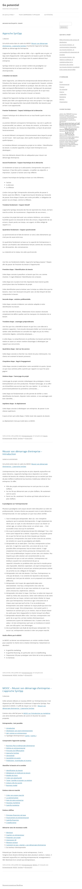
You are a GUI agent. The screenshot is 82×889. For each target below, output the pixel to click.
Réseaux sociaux (12, 842)
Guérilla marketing (12, 805)
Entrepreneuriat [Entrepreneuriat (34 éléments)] (69, 123)
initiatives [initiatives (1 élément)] (70, 127)
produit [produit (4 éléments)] (71, 138)
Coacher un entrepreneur (15, 835)
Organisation (63, 102)
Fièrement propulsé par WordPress (13, 885)
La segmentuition (12, 798)
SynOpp (20, 438)
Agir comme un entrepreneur (16, 733)
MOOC (15, 438)
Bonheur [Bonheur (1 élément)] (74, 114)
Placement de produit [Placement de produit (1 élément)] (65, 137)
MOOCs (35, 865)
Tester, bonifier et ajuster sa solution (19, 780)
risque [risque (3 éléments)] (73, 143)
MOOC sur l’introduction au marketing (36, 713)
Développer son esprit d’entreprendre (19, 731)
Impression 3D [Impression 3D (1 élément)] (63, 127)
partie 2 (33, 736)
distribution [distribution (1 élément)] (62, 121)
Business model (11, 785)
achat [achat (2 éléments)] (61, 114)
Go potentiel (11, 5)
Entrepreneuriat (27, 436)
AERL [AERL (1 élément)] (64, 114)
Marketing (62, 97)
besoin (45, 436)
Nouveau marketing (13, 803)
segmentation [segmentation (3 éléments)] (73, 144)
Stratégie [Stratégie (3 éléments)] (62, 146)
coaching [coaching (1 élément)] (71, 115)
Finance (61, 87)
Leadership (62, 94)
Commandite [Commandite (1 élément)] (62, 117)
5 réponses (6, 696)
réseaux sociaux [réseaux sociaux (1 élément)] (63, 144)
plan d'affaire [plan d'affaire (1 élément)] (75, 137)
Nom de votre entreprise (14, 800)
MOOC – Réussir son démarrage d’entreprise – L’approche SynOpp (27, 689)
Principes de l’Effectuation (15, 751)
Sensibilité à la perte (13, 758)
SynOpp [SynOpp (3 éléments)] (69, 146)
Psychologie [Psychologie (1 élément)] (75, 140)
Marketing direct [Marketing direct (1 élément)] (63, 131)
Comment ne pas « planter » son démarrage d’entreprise (26, 845)
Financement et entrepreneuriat (17, 818)
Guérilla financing (12, 820)
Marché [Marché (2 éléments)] (61, 129)
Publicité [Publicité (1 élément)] (61, 141)
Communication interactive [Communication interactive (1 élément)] (66, 118)
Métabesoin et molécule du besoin (18, 773)
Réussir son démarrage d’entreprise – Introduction (22, 453)
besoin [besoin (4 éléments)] (69, 114)
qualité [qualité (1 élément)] (66, 141)
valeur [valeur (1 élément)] (74, 146)
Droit (61, 82)
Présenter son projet (13, 837)
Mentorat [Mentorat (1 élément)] (62, 134)
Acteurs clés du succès (14, 783)
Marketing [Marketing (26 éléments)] (71, 129)
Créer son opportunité (14, 778)
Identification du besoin (14, 770)
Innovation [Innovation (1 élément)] (76, 127)
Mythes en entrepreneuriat (15, 748)
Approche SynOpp (12, 33)
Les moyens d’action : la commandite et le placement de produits (69, 52)
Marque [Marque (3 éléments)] (71, 131)
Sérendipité (10, 756)
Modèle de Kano (12, 775)
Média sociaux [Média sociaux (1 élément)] (63, 135)
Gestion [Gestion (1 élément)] (74, 125)
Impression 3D (11, 840)
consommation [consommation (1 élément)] (63, 120)
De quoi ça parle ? (8, 15)
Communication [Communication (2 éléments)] (72, 117)
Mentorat (9, 833)
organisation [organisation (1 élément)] (71, 135)
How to (61, 92)
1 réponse (6, 38)
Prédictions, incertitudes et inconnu (18, 760)
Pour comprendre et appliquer (29, 15)
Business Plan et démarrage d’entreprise (20, 746)
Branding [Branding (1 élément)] (61, 115)
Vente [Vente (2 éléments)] (61, 147)
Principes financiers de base (16, 815)
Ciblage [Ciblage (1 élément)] (67, 115)
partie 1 (28, 736)
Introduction (10, 728)
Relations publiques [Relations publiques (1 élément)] (64, 143)
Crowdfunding (11, 823)
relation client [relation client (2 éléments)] (73, 141)
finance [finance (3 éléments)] (62, 125)
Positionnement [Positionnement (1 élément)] (63, 138)
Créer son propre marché (15, 795)
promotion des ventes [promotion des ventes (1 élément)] (65, 140)
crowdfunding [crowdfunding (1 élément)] (72, 120)
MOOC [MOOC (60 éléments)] (69, 133)
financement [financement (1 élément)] (68, 125)
